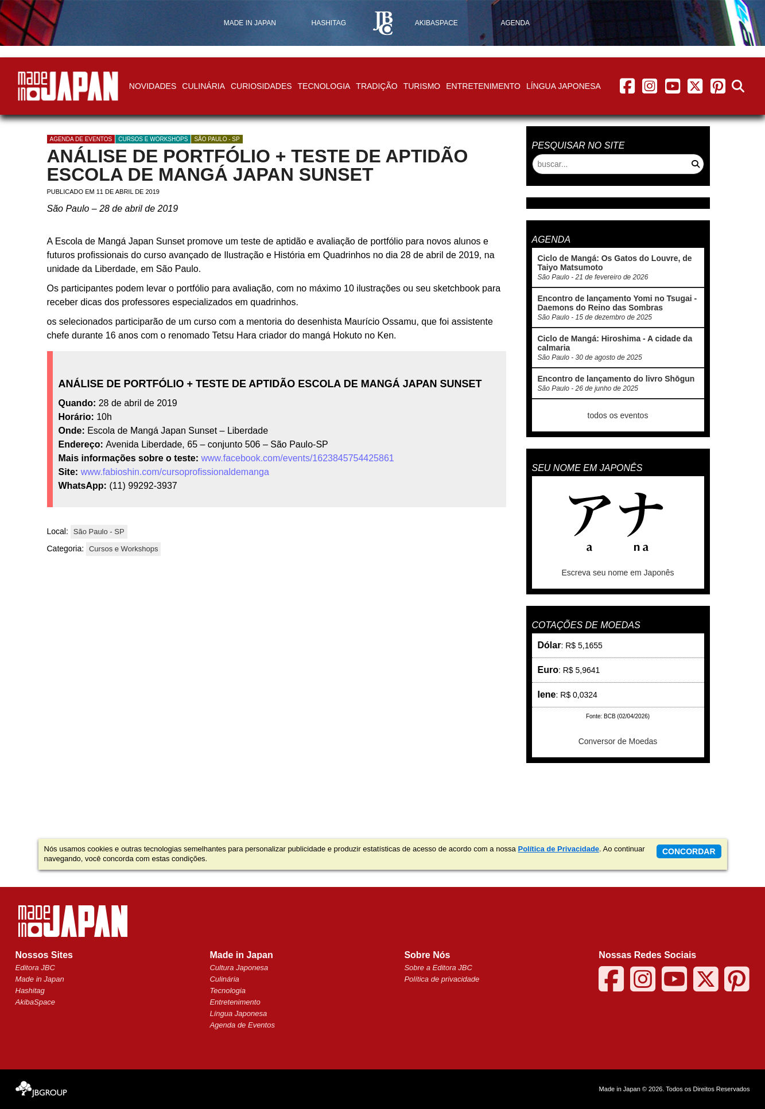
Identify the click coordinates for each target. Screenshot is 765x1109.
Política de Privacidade (558, 849)
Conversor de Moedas (618, 741)
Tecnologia (324, 86)
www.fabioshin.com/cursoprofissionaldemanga (175, 472)
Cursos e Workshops (153, 139)
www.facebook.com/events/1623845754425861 (297, 458)
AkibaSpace (35, 1002)
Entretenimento (483, 86)
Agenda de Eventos (241, 1025)
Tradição (376, 86)
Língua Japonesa (563, 86)
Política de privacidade (441, 979)
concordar (689, 851)
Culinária (203, 86)
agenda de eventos (81, 139)
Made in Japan (39, 979)
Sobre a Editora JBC (438, 967)
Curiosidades (261, 86)
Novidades (152, 86)
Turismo (422, 86)
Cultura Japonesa (238, 967)
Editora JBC (35, 967)
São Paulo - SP (216, 139)
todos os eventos (618, 415)
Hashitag (30, 990)
